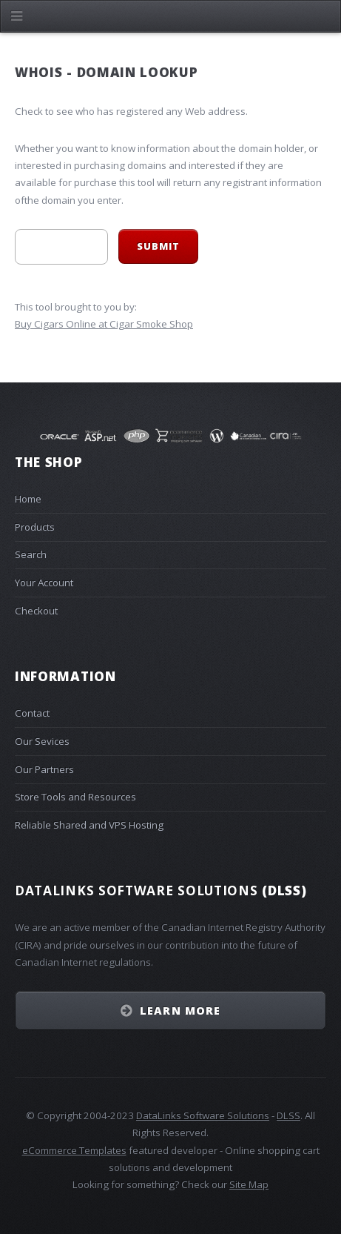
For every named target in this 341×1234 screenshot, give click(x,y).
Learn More (180, 1010)
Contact (32, 713)
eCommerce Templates (74, 1150)
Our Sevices (42, 741)
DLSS (288, 1115)
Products (35, 527)
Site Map (249, 1184)
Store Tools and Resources (75, 796)
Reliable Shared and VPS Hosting (89, 825)
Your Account (44, 582)
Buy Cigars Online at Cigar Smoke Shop (104, 324)
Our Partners (44, 769)
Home (28, 498)
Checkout (36, 610)
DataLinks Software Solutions (202, 1115)
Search (31, 554)
